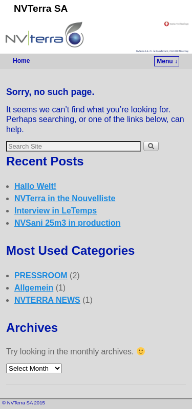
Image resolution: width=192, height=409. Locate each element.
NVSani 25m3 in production (67, 223)
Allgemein (33, 287)
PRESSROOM (41, 275)
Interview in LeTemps (55, 210)
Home (21, 60)
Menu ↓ (167, 61)
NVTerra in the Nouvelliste (64, 198)
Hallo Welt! (35, 186)
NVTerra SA (41, 8)
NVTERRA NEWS (47, 300)
